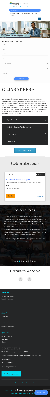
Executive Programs (7, 362)
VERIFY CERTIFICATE (27, 13)
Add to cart (32, 192)
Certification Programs (8, 359)
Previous (13, 187)
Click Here (18, 192)
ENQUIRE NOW (41, 392)
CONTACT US (14, 15)
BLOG (36, 13)
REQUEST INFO (14, 13)
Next (36, 187)
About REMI (5, 379)
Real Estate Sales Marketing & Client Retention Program (24, 184)
